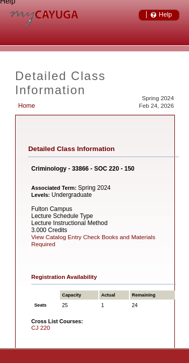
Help (165, 14)
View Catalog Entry (56, 237)
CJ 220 (40, 327)
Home (26, 105)
